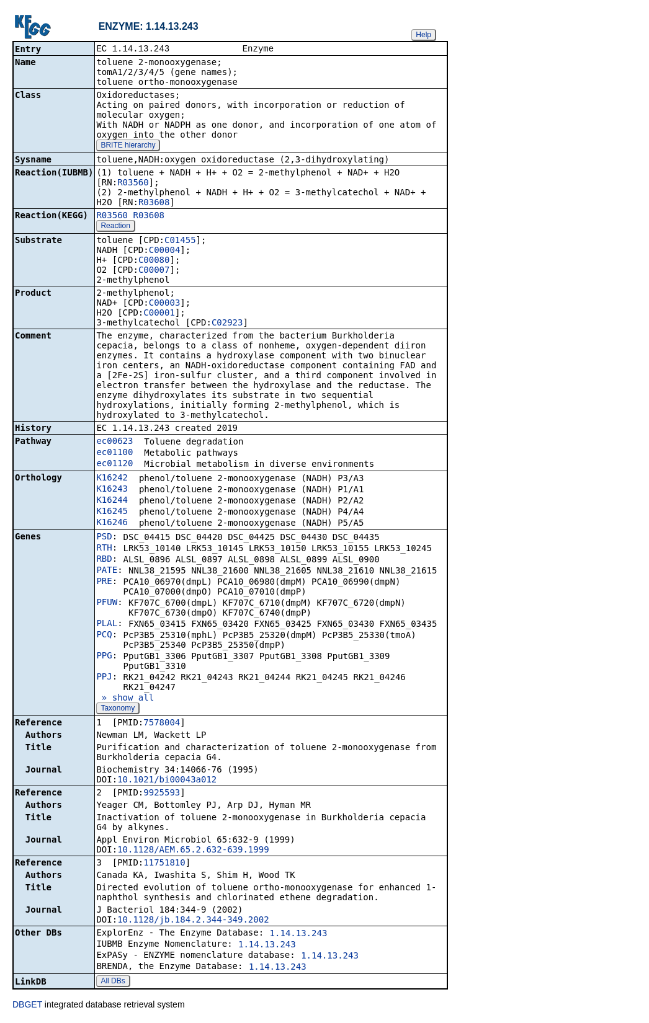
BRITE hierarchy (128, 146)
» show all (125, 699)
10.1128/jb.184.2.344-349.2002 (193, 921)
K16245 (112, 512)
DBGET (27, 1006)
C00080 (154, 261)
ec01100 (114, 453)
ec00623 (114, 442)
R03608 (154, 203)
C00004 (165, 251)
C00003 (165, 304)
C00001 (159, 314)
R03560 (133, 183)
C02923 (227, 324)
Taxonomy (118, 709)
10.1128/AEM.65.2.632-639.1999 (193, 851)
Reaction (115, 227)
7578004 (161, 723)
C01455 (180, 241)
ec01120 (114, 464)
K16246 (112, 523)
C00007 (154, 271)
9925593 (161, 794)
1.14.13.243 (299, 934)
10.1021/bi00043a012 (167, 781)
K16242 (112, 479)
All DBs (113, 982)
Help (423, 34)
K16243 (112, 490)
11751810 (164, 864)
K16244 (112, 501)
